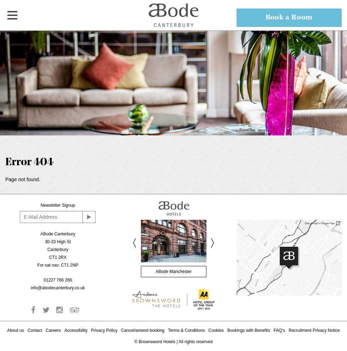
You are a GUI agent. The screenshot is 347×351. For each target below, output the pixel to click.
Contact (35, 330)
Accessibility (75, 330)
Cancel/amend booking (143, 330)
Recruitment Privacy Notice (314, 330)
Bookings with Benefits (248, 330)
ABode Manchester (173, 271)
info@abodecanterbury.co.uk (58, 287)
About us (15, 330)
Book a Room (289, 17)
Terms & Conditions (186, 330)
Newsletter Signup (58, 205)
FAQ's (279, 330)
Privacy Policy (104, 330)
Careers (53, 330)
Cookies (216, 330)
